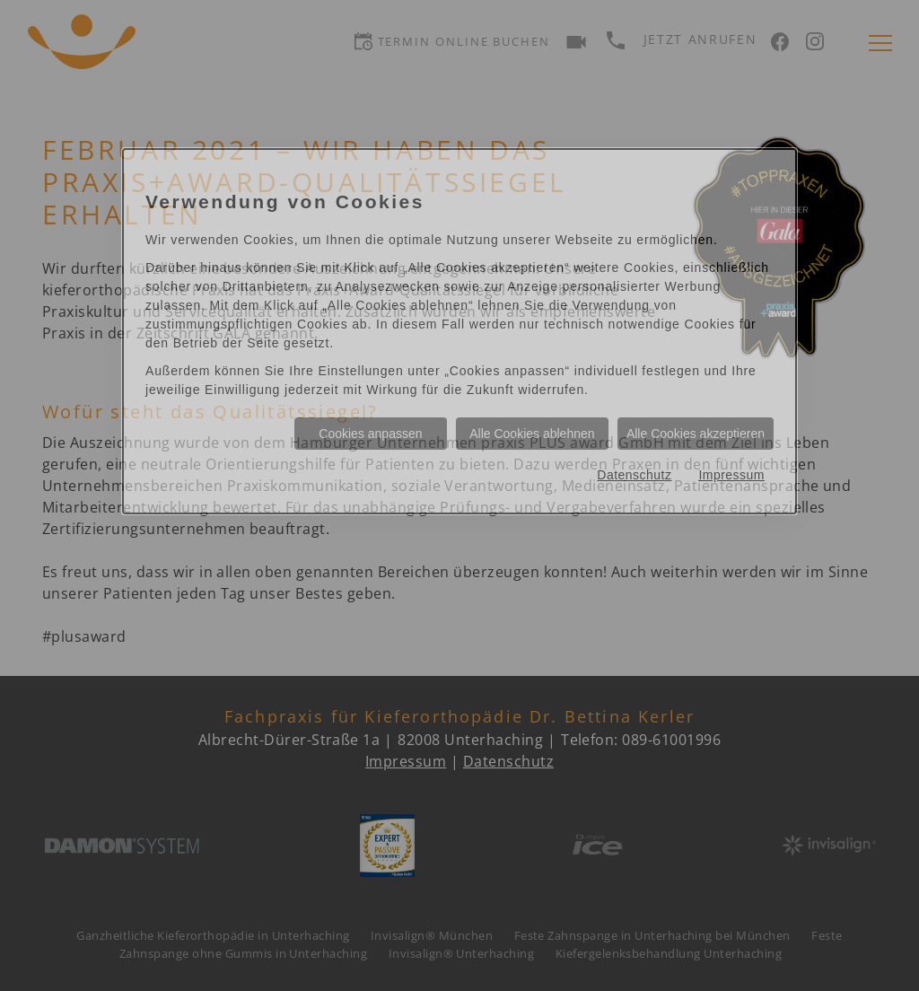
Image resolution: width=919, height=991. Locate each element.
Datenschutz (634, 475)
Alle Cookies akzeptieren (695, 433)
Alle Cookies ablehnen (531, 433)
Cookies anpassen (370, 433)
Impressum (731, 475)
